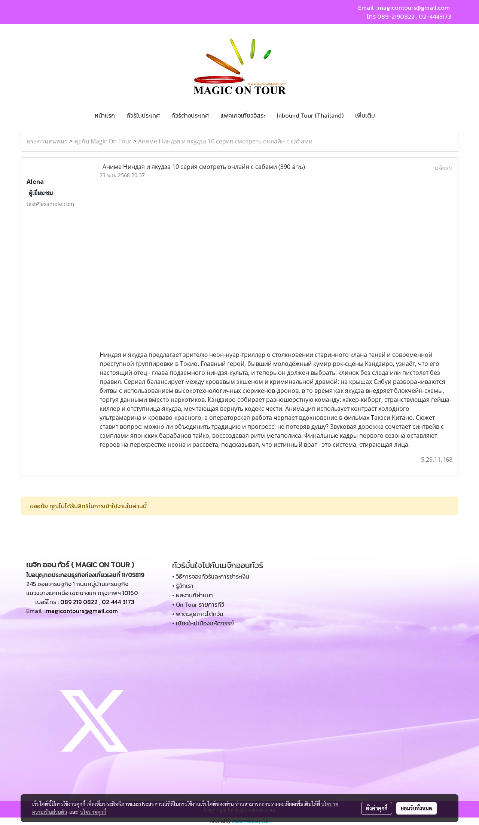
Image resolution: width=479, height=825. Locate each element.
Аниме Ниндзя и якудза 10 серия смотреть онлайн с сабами (225, 141)
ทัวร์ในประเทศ (143, 115)
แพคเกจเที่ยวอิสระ (242, 115)
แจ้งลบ (443, 168)
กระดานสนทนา (47, 141)
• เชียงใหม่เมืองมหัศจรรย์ (203, 623)
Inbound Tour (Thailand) (310, 115)
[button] (387, 115)
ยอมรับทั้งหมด (416, 808)
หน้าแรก (105, 115)
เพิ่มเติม (365, 115)
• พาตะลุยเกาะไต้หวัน (197, 613)
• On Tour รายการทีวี (198, 604)
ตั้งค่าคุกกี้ (376, 808)
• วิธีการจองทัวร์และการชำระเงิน (210, 576)
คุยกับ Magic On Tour (103, 141)
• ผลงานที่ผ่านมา (192, 595)
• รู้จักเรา (182, 585)
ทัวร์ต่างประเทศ (190, 115)
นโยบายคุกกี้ (93, 812)
